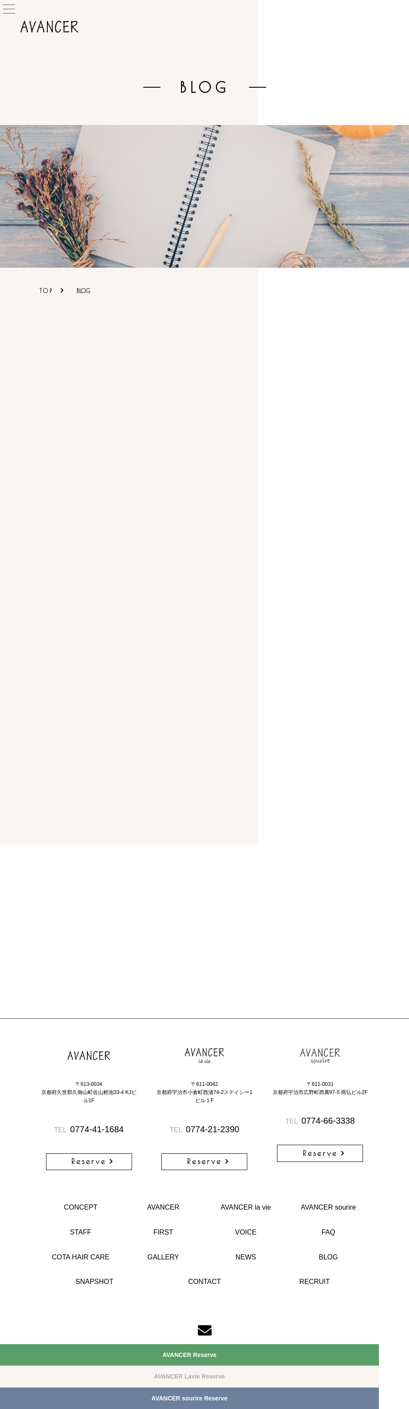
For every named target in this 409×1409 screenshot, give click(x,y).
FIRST (163, 1232)
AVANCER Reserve (190, 1354)
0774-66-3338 (320, 1120)
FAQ (328, 1232)
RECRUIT (314, 1281)
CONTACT (204, 1281)
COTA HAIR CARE (81, 1257)
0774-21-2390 (205, 1129)
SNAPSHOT (94, 1281)
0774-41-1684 (89, 1129)
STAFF (80, 1232)
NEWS (246, 1257)
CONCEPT (80, 1207)
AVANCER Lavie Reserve (189, 1376)
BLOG (328, 1257)
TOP (46, 290)
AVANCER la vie (246, 1207)
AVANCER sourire (328, 1207)
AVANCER (163, 1207)
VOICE (246, 1232)
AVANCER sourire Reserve (189, 1398)
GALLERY (163, 1257)
